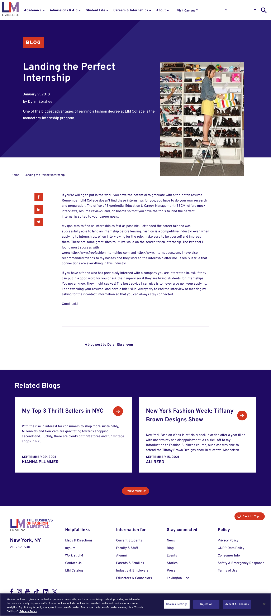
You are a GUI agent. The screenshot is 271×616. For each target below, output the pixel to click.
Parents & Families (130, 563)
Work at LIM (74, 556)
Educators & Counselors (134, 578)
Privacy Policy (228, 541)
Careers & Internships (130, 10)
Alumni (121, 556)
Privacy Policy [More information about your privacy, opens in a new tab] (28, 611)
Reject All (206, 604)
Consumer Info (229, 556)
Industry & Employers (132, 571)
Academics (33, 10)
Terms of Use (228, 571)
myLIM (70, 548)
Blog (33, 43)
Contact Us (73, 563)
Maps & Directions (78, 541)
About (161, 10)
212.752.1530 (20, 547)
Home (15, 175)
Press (171, 571)
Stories (172, 563)
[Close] (264, 604)
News (171, 541)
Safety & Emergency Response (241, 563)
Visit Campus (186, 11)
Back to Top (248, 517)
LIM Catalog (74, 571)
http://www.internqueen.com (158, 253)
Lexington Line (178, 578)
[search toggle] (264, 10)
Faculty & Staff (127, 548)
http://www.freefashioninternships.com (100, 253)
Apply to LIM (244, 11)
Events (172, 556)
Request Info (215, 11)
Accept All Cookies (237, 604)
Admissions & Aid (63, 10)
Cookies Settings (176, 604)
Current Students (129, 541)
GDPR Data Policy (231, 548)
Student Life (95, 10)
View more (134, 491)
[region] (135, 604)
